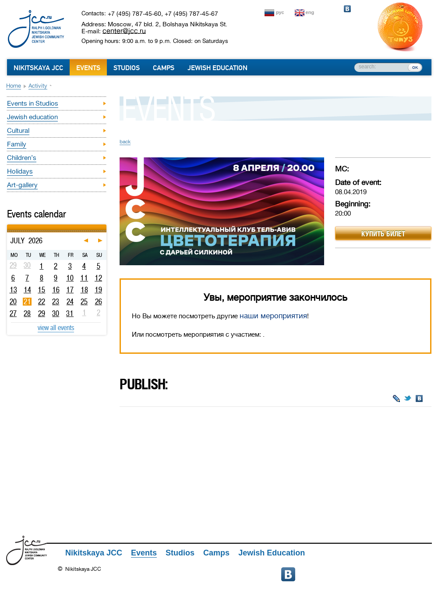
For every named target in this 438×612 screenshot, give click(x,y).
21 (27, 302)
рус (280, 12)
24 (70, 302)
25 (84, 302)
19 (98, 290)
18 (84, 290)
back (125, 142)
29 (41, 313)
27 (13, 313)
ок (415, 67)
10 (70, 278)
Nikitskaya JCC (38, 68)
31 (70, 313)
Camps (163, 68)
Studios (126, 68)
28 (27, 313)
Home (13, 85)
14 (27, 290)
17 (70, 290)
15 (41, 290)
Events (88, 68)
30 (55, 313)
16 (56, 290)
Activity (37, 85)
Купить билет (383, 234)
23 (55, 302)
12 (98, 278)
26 (98, 302)
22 (41, 302)
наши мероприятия (273, 316)
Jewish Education (217, 68)
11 (84, 278)
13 (13, 290)
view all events (56, 327)
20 (13, 302)
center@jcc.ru (124, 31)
